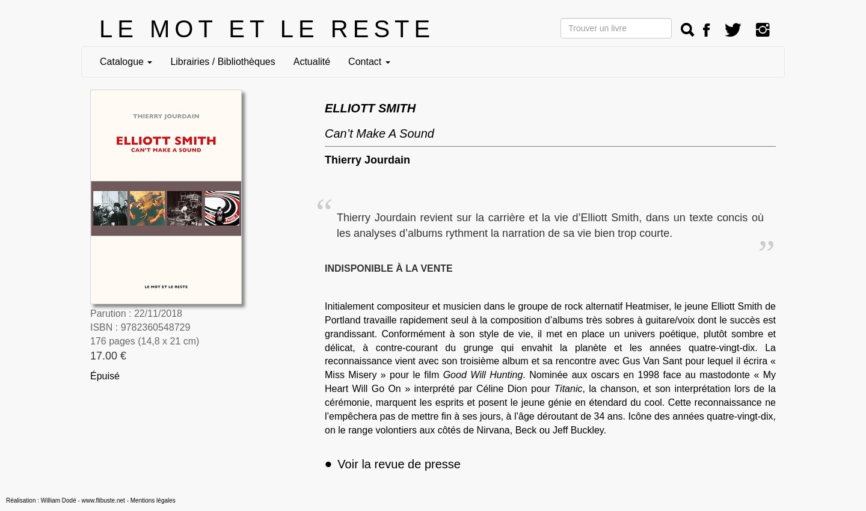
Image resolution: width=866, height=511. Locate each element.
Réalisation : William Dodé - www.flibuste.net (65, 500)
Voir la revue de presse (393, 464)
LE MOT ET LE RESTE (267, 29)
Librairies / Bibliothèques (222, 62)
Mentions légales (153, 500)
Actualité (311, 62)
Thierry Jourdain (367, 160)
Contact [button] (369, 62)
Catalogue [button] (126, 62)
